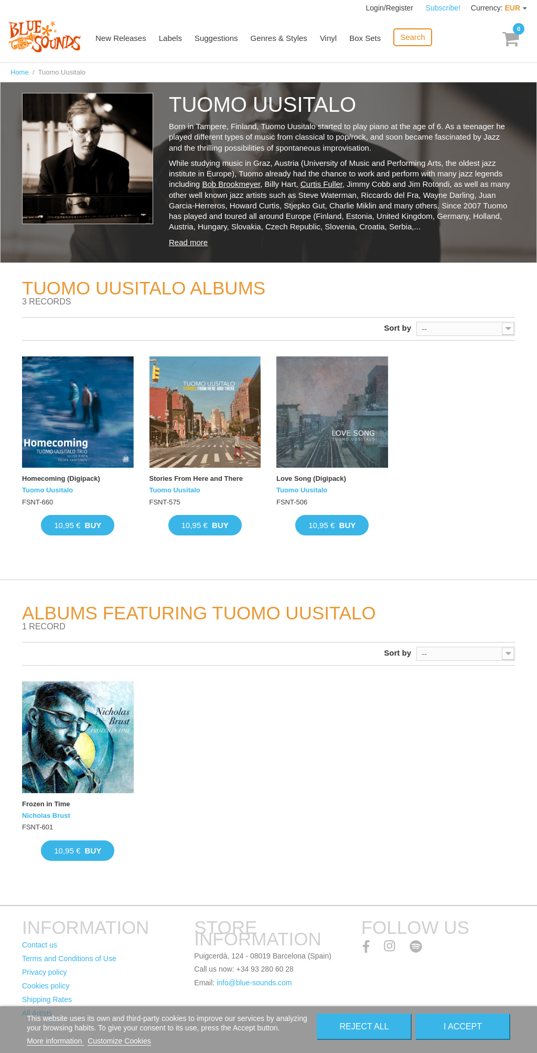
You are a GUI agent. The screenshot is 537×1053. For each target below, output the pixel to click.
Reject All (364, 1026)
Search (412, 37)
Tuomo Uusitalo (47, 490)
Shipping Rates (47, 999)
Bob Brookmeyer (231, 184)
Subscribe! (443, 8)
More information (55, 1041)
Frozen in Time (46, 804)
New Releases (120, 38)
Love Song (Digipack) (311, 478)
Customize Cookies (119, 1041)
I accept (463, 1026)
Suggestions (216, 38)
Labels (170, 38)
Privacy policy (44, 972)
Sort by (397, 327)
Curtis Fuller (321, 184)
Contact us (39, 945)
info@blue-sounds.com (254, 982)
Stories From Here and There (196, 478)
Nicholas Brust (46, 815)
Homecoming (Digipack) (61, 478)
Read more (188, 242)
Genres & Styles (278, 38)
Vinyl (328, 38)
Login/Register (390, 8)
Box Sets (365, 38)
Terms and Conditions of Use (69, 958)
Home (19, 72)
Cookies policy (45, 986)
